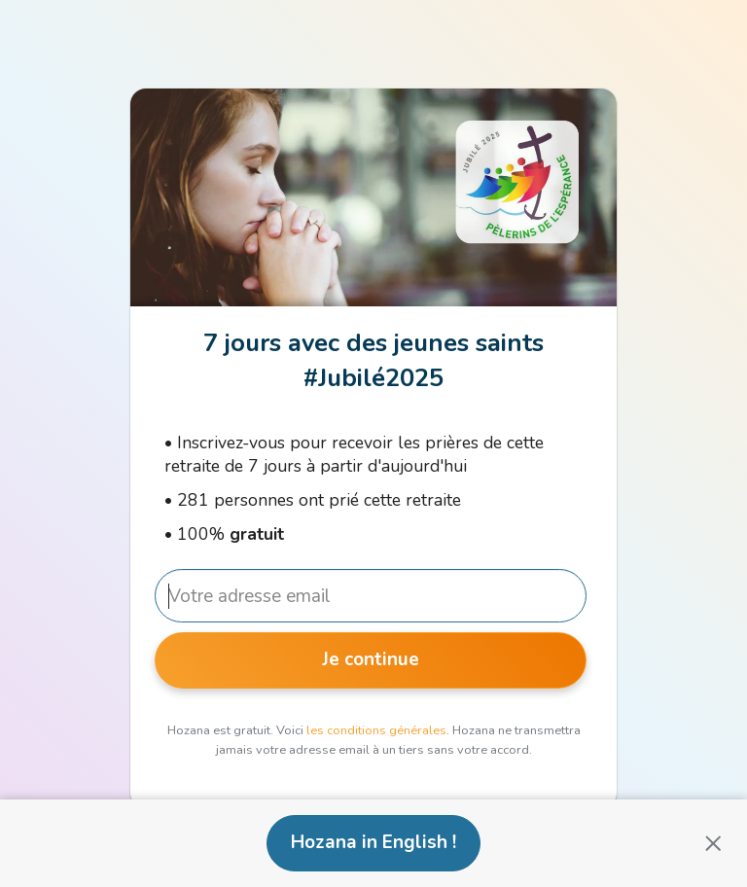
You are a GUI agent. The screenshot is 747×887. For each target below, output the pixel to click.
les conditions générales (376, 730)
